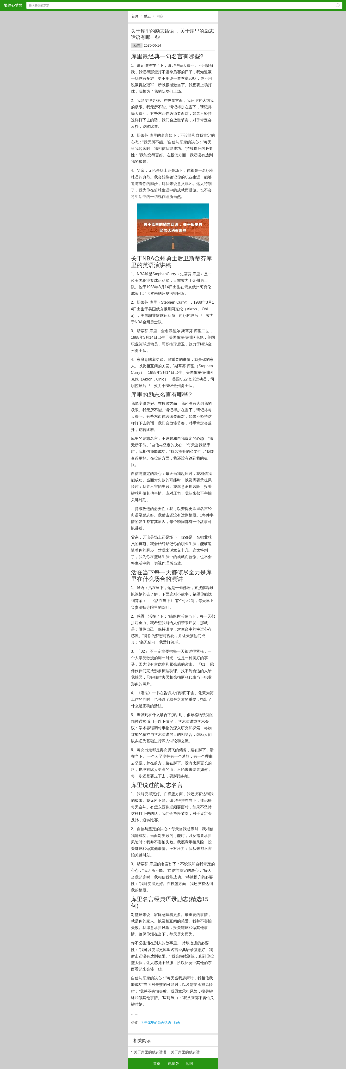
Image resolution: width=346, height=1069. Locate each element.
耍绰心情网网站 (13, 5)
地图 (189, 1064)
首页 (135, 16)
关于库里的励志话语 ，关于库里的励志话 (167, 1052)
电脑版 (173, 1064)
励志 (147, 16)
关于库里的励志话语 (156, 1023)
